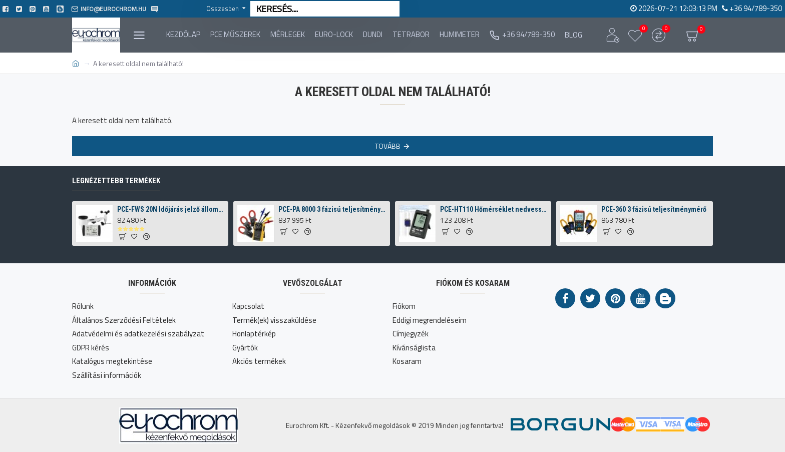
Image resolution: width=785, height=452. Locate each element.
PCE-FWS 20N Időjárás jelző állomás (171, 209)
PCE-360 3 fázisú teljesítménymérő (653, 209)
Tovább (388, 146)
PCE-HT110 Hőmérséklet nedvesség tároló (494, 209)
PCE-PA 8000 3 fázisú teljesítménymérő (332, 209)
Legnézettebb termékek (116, 180)
